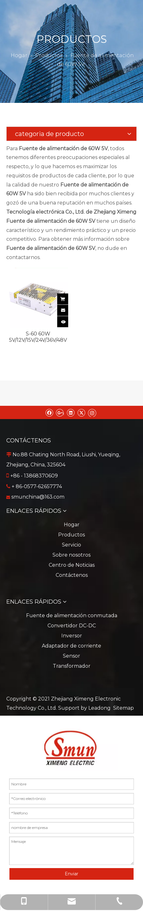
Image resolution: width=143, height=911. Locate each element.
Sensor (71, 656)
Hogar (72, 525)
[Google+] (60, 412)
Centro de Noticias (72, 565)
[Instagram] (92, 412)
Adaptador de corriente (71, 646)
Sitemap (123, 708)
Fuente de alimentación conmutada (71, 615)
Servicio (71, 545)
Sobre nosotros (71, 555)
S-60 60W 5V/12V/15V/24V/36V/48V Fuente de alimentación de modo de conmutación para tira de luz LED (38, 337)
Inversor (71, 636)
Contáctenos (72, 575)
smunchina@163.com (37, 497)
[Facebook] (49, 412)
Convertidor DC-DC (71, 626)
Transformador (72, 666)
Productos (71, 535)
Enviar (71, 874)
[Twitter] (81, 412)
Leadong (99, 708)
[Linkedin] (70, 412)
